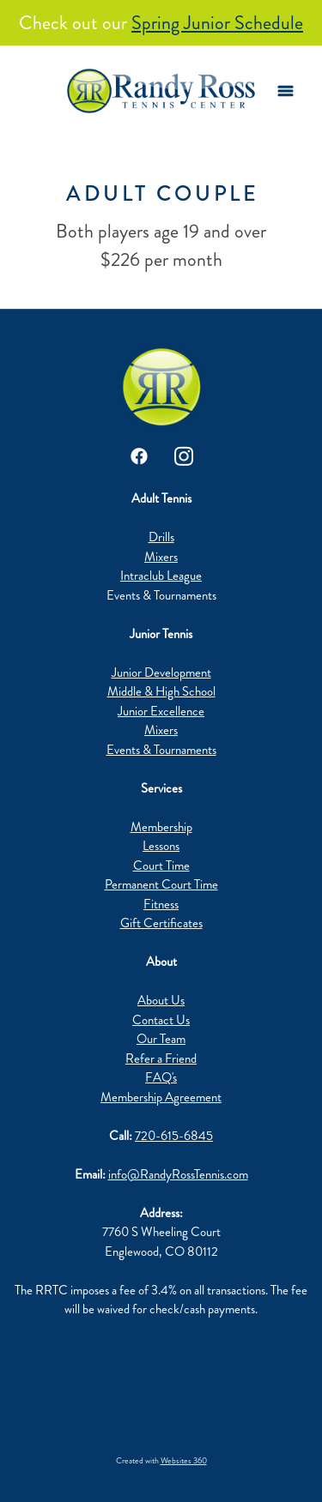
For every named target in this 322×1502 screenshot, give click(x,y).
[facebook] (139, 456)
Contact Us (161, 1019)
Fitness (161, 904)
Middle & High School (161, 691)
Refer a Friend (161, 1058)
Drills (161, 537)
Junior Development (161, 672)
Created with (161, 1461)
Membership (161, 826)
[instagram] (183, 456)
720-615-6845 (174, 1135)
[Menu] (285, 91)
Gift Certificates (161, 923)
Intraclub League (161, 575)
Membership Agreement (161, 1097)
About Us (161, 1000)
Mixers (161, 556)
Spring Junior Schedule (217, 22)
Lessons (161, 845)
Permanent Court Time (161, 884)
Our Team (161, 1038)
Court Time (161, 865)
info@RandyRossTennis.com (178, 1174)
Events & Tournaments (161, 749)
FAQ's (161, 1077)
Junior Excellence (161, 711)
